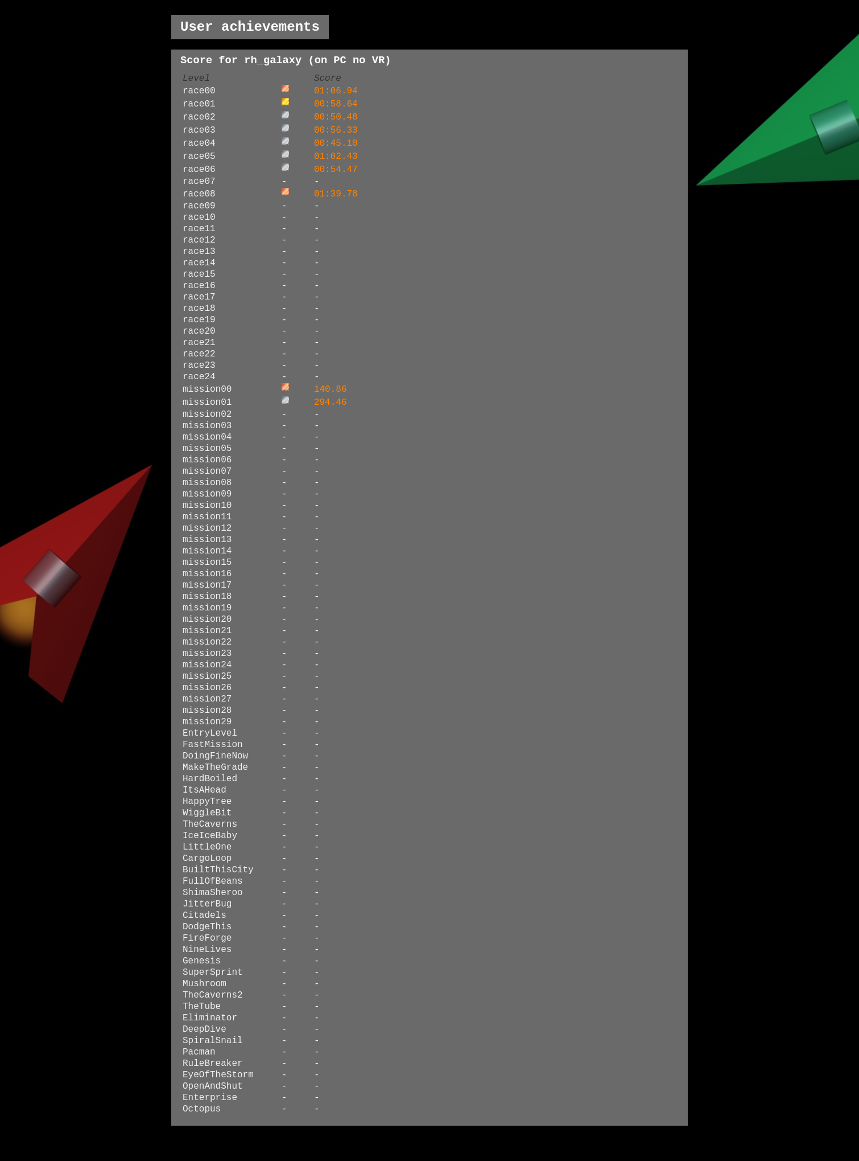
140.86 (330, 389)
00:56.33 (336, 130)
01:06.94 (336, 91)
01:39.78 (336, 194)
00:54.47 (336, 170)
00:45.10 (336, 143)
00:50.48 (336, 117)
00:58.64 (336, 104)
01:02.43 (336, 156)
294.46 (330, 402)
